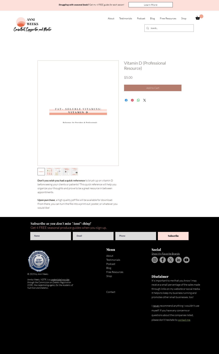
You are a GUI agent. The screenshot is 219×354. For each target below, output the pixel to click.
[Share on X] (145, 100)
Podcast (110, 263)
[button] (151, 4)
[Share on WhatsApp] (138, 100)
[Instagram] (155, 260)
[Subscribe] (173, 236)
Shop (109, 276)
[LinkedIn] (178, 260)
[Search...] (169, 28)
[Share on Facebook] (126, 100)
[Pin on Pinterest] (132, 100)
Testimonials (113, 259)
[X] (170, 260)
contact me (184, 319)
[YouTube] (186, 260)
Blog (108, 268)
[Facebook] (162, 260)
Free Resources (114, 272)
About (109, 255)
